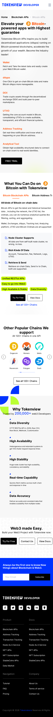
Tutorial (6, 683)
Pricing (6, 694)
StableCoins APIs (11, 660)
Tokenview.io (26, 710)
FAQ (5, 688)
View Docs (35, 298)
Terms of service (36, 688)
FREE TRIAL (11, 161)
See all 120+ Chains (26, 304)
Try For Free (17, 297)
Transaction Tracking (12, 639)
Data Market (8, 665)
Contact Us (34, 694)
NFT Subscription (11, 655)
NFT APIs (7, 650)
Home (4, 17)
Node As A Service (11, 645)
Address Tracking (11, 634)
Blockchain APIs (19, 17)
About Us (33, 683)
